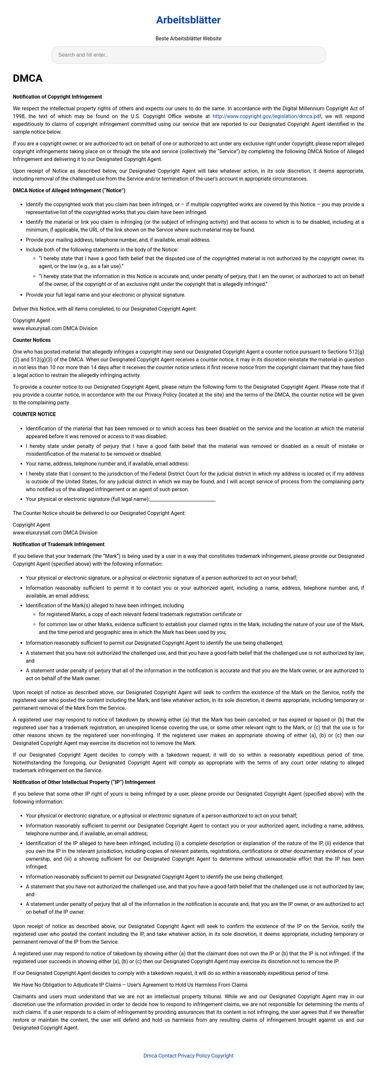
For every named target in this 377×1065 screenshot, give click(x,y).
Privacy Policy (194, 1056)
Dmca (150, 1056)
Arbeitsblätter (188, 20)
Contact (167, 1056)
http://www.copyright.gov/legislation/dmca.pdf (267, 116)
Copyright (222, 1056)
